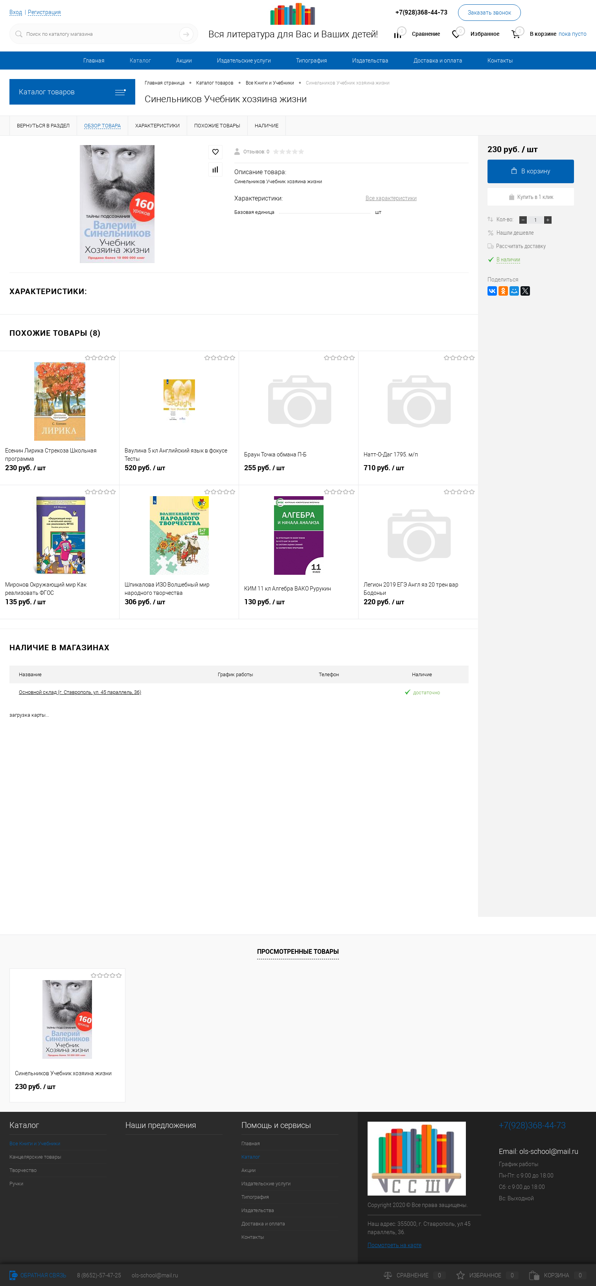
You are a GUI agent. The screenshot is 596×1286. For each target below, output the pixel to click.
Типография (311, 60)
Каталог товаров (72, 92)
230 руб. (59, 472)
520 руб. (179, 472)
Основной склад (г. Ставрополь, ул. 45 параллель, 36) (80, 692)
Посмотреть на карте (394, 1245)
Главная (94, 60)
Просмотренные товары (298, 951)
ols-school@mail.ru (548, 1151)
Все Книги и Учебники (34, 1143)
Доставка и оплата (438, 60)
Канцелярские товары (35, 1156)
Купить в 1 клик (531, 197)
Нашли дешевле (510, 232)
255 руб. (298, 472)
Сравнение (415, 1275)
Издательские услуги (244, 60)
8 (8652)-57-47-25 (99, 1275)
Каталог (140, 60)
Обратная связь (37, 1275)
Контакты (500, 60)
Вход (15, 12)
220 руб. (418, 606)
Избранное (487, 1275)
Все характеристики (391, 198)
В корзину (530, 171)
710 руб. (418, 472)
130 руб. (298, 606)
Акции (184, 60)
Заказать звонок (489, 12)
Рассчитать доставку (516, 246)
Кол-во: (506, 219)
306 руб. (179, 606)
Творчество (23, 1170)
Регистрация (44, 12)
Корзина (558, 1275)
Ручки (16, 1183)
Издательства (370, 60)
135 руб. (59, 606)
